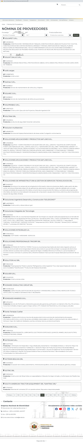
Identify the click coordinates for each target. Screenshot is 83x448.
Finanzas (25, 20)
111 (62, 395)
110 (58, 395)
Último (74, 395)
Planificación (18, 20)
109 (55, 395)
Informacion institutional (8, 20)
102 (26, 395)
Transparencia (32, 20)
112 (66, 395)
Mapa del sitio (41, 441)
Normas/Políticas (63, 20)
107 (46, 395)
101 (22, 395)
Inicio (3, 24)
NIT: (27, 32)
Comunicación (41, 20)
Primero (9, 395)
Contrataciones (53, 20)
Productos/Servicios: (55, 32)
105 (38, 395)
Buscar (76, 35)
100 (18, 395)
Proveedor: (5, 32)
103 (30, 395)
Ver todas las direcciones (18, 408)
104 (34, 395)
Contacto (71, 20)
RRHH (47, 20)
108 (50, 395)
